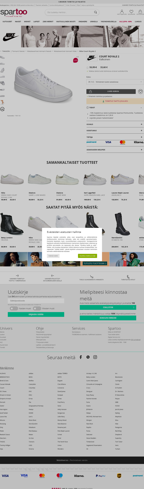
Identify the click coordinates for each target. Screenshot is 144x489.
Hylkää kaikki (53, 256)
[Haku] (95, 12)
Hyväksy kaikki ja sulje (88, 256)
